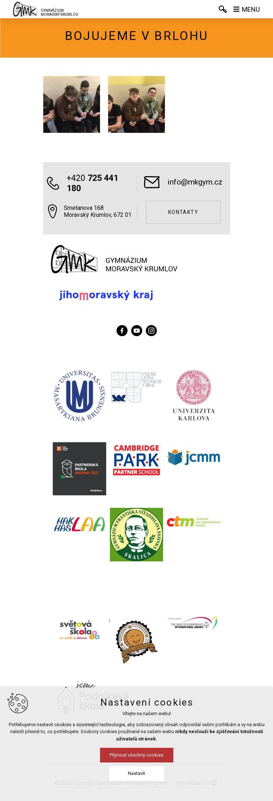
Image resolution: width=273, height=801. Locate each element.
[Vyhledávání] (223, 9)
